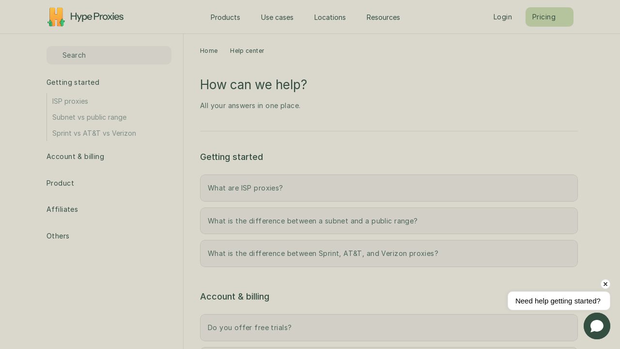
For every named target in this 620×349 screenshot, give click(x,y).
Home (208, 50)
